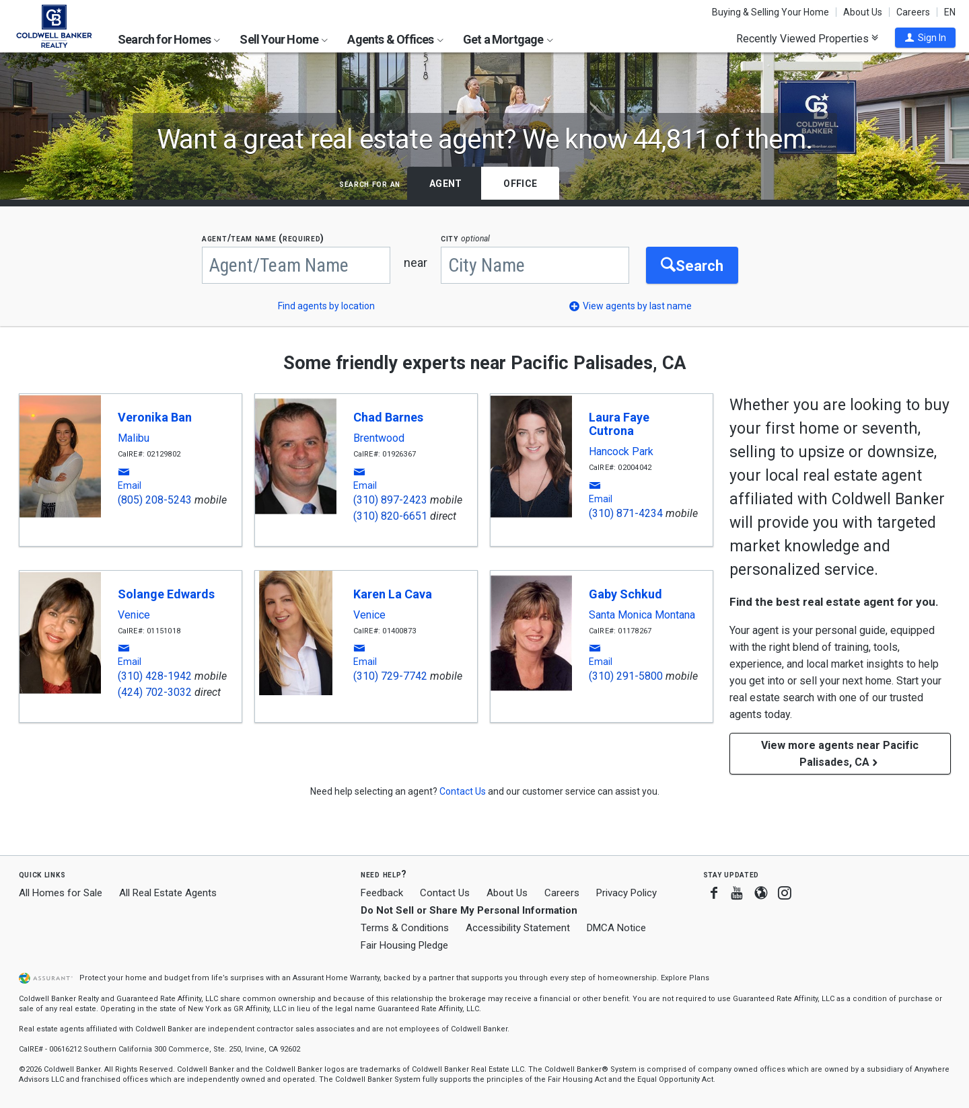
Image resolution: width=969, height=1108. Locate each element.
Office (520, 183)
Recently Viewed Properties (807, 38)
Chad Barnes (388, 417)
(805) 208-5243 (155, 499)
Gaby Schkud (625, 594)
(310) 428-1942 (155, 676)
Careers (913, 12)
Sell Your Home (284, 39)
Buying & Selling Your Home (770, 12)
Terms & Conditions (405, 928)
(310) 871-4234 (626, 513)
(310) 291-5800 (626, 676)
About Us (862, 12)
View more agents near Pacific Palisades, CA (840, 753)
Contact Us (445, 893)
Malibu (133, 438)
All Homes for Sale (60, 893)
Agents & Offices (395, 39)
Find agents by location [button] (326, 306)
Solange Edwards (166, 594)
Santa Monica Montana (642, 615)
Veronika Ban (155, 417)
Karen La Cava (392, 594)
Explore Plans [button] (685, 978)
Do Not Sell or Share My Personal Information (469, 910)
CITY (465, 238)
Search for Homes (169, 39)
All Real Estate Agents (168, 893)
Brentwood (378, 438)
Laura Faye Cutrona (619, 424)
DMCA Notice (616, 928)
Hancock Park (621, 451)
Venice (134, 615)
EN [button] (950, 12)
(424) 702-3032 (155, 692)
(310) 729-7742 (390, 676)
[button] (925, 38)
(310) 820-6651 (390, 516)
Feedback (382, 893)
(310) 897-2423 (390, 499)
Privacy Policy (626, 893)
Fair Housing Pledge (404, 945)
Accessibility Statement (518, 928)
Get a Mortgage (508, 39)
